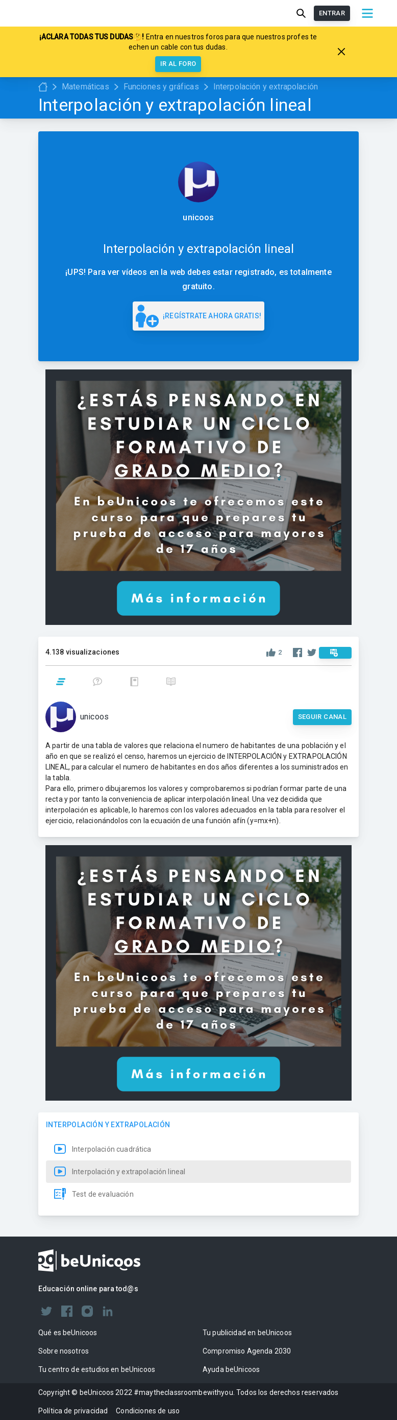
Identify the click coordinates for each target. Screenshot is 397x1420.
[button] (198, 1149)
